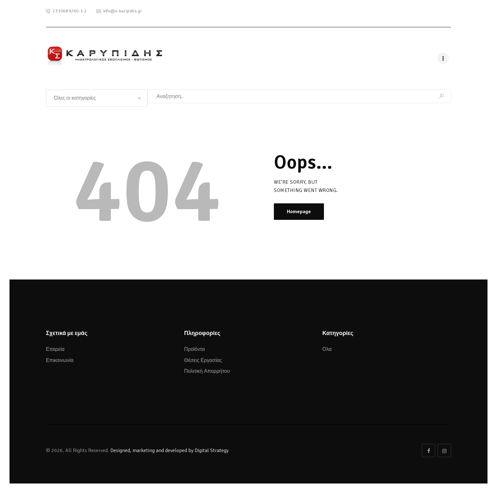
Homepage (299, 211)
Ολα (327, 349)
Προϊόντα (194, 349)
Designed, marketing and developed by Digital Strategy (169, 450)
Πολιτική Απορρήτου (207, 371)
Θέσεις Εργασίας (203, 360)
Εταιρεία (55, 349)
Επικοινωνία (60, 360)
